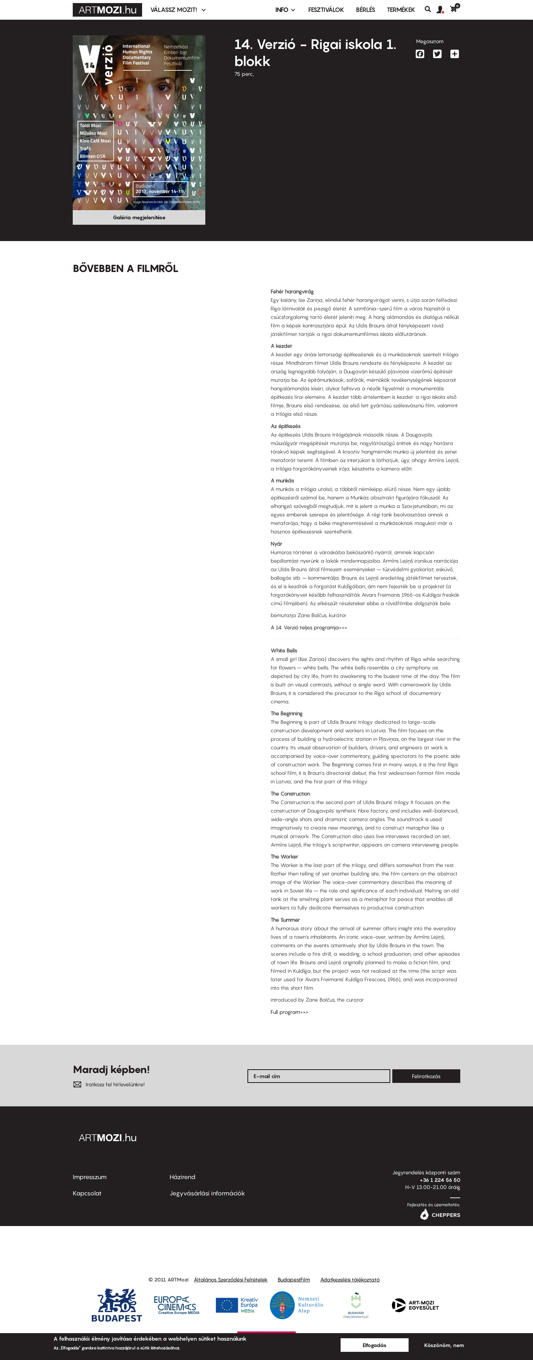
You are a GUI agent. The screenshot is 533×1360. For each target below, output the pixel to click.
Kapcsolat (87, 1193)
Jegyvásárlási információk (207, 1193)
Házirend (182, 1176)
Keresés (430, 9)
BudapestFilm (294, 1279)
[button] (443, 9)
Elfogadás (374, 1345)
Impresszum (90, 1176)
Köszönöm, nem (444, 1345)
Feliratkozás (426, 1076)
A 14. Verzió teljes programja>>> (309, 627)
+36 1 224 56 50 (440, 1180)
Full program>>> (289, 1012)
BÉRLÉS (365, 9)
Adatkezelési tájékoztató (350, 1279)
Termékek (401, 9)
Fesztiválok (326, 9)
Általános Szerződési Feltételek (231, 1279)
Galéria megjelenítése (139, 217)
